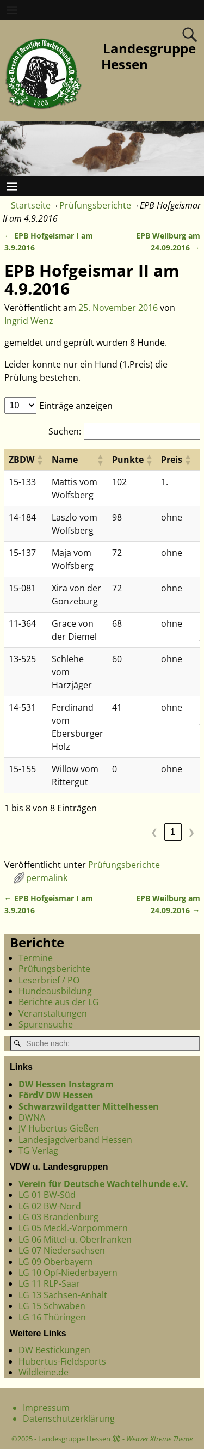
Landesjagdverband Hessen (75, 1140)
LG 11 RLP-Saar (49, 1283)
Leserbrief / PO (48, 980)
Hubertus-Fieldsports (62, 1361)
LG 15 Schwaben (51, 1306)
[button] (39, 459)
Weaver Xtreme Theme (159, 1439)
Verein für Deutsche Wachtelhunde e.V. (103, 1184)
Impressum (46, 1408)
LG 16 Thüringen (52, 1317)
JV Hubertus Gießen (58, 1128)
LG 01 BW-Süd (47, 1195)
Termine (35, 958)
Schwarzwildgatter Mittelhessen (88, 1106)
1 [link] (172, 831)
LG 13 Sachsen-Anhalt (62, 1295)
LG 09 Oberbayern (55, 1262)
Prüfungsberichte (95, 205)
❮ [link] (154, 832)
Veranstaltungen (52, 1013)
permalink (46, 878)
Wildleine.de (43, 1372)
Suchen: (64, 431)
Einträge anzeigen (76, 406)
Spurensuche (45, 1024)
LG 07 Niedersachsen (61, 1250)
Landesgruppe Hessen (148, 56)
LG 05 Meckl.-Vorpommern (73, 1228)
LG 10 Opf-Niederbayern (68, 1273)
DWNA (31, 1117)
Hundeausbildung (55, 991)
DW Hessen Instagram (66, 1084)
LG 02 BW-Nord (49, 1206)
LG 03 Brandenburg (58, 1217)
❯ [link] (191, 832)
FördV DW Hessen (56, 1095)
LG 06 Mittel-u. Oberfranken (75, 1239)
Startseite (31, 205)
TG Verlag (38, 1151)
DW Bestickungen (54, 1350)
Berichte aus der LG (58, 1002)
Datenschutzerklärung (69, 1418)
